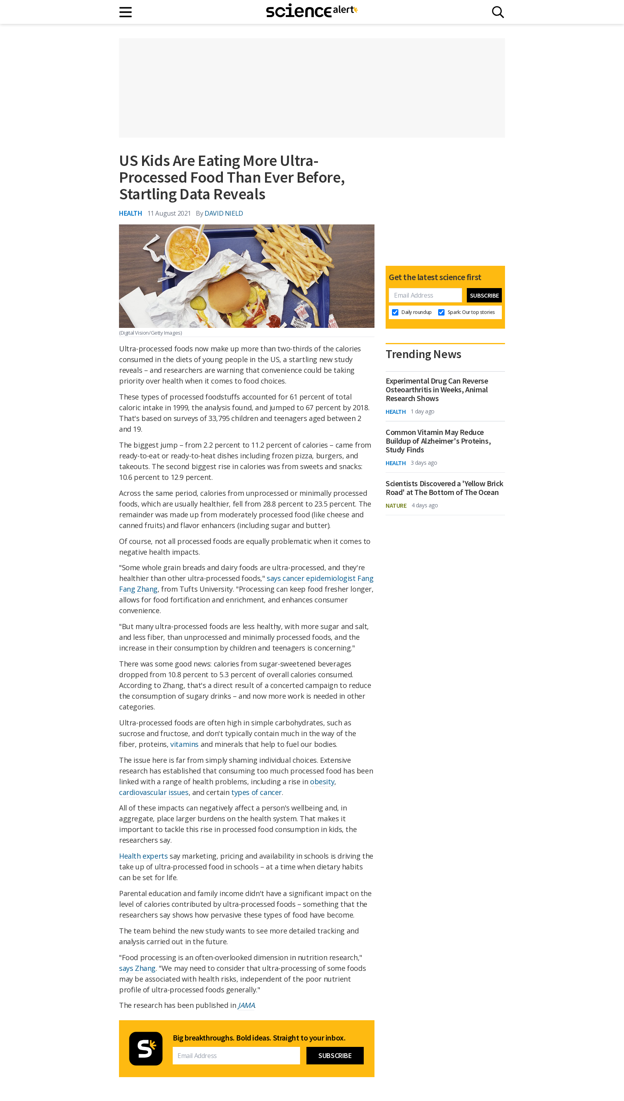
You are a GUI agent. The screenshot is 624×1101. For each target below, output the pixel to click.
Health (130, 213)
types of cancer (256, 792)
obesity (322, 781)
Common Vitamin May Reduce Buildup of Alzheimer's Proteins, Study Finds (438, 441)
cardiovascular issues (154, 792)
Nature (396, 505)
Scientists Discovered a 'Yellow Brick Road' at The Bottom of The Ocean (444, 488)
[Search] (498, 12)
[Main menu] (126, 12)
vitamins (184, 744)
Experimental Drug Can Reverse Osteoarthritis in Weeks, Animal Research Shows (437, 389)
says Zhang (137, 968)
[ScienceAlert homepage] (312, 12)
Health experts (143, 856)
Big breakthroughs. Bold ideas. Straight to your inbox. (259, 1037)
